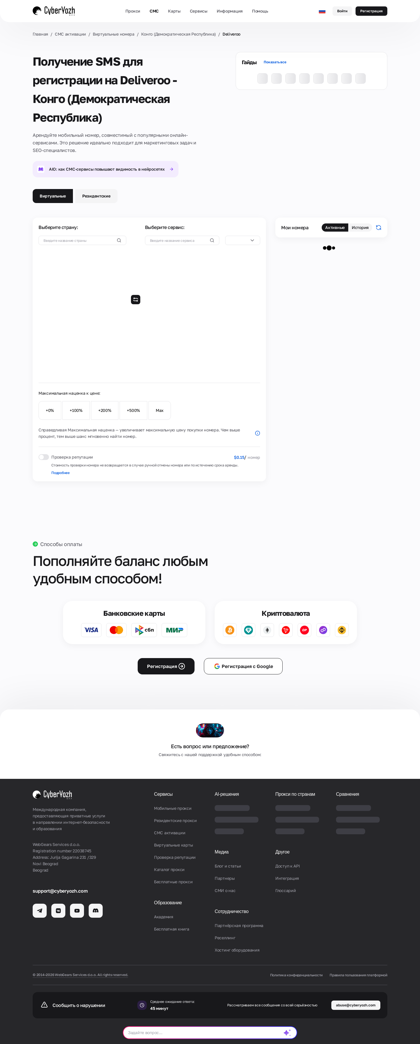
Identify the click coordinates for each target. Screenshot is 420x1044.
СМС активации (70, 34)
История (360, 227)
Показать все (275, 62)
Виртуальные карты (173, 844)
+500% (133, 410)
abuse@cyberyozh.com (356, 1005)
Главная (40, 34)
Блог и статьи (228, 865)
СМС (154, 10)
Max (160, 410)
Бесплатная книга (171, 928)
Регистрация (371, 11)
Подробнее (60, 473)
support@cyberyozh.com (60, 891)
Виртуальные (53, 195)
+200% (104, 410)
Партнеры (225, 878)
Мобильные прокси (173, 808)
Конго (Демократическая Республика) (178, 34)
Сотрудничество (232, 911)
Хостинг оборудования (237, 949)
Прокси (132, 10)
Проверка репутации (175, 857)
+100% (76, 410)
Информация (230, 10)
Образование (168, 902)
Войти (342, 11)
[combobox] (242, 240)
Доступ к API (287, 865)
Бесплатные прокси (173, 881)
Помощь (260, 10)
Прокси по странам (295, 794)
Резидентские (96, 195)
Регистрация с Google (243, 666)
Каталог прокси (169, 869)
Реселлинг (225, 937)
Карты (174, 10)
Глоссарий (285, 890)
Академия (163, 916)
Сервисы (198, 10)
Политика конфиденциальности (296, 975)
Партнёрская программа (239, 925)
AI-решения (227, 794)
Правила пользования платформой (358, 975)
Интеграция (287, 878)
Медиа (222, 851)
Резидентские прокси (175, 820)
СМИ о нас (225, 890)
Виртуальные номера (113, 34)
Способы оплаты (61, 544)
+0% (50, 410)
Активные (335, 227)
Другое (282, 851)
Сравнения (347, 794)
